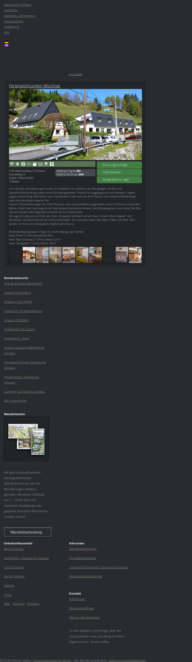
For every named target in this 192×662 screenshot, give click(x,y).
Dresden (33, 603)
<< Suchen (75, 74)
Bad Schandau (14, 548)
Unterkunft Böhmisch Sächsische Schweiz (98, 567)
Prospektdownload (82, 558)
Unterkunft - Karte (16, 338)
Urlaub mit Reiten (16, 320)
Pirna (7, 594)
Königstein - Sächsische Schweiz (26, 558)
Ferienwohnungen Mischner (35, 86)
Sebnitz (9, 585)
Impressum (77, 599)
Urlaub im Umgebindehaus (23, 311)
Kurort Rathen (14, 567)
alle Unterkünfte (15, 400)
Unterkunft (11, 26)
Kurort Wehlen (14, 576)
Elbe (7, 603)
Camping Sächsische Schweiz (24, 391)
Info (6, 32)
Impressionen (13, 21)
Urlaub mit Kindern (17, 292)
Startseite (10, 10)
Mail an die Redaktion (84, 617)
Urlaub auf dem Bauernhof (23, 283)
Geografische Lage (116, 179)
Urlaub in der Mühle (18, 301)
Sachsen (18, 603)
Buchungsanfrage (115, 165)
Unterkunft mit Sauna (19, 329)
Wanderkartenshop (26, 532)
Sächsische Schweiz (18, 4)
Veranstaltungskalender (86, 576)
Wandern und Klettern (19, 15)
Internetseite (112, 172)
